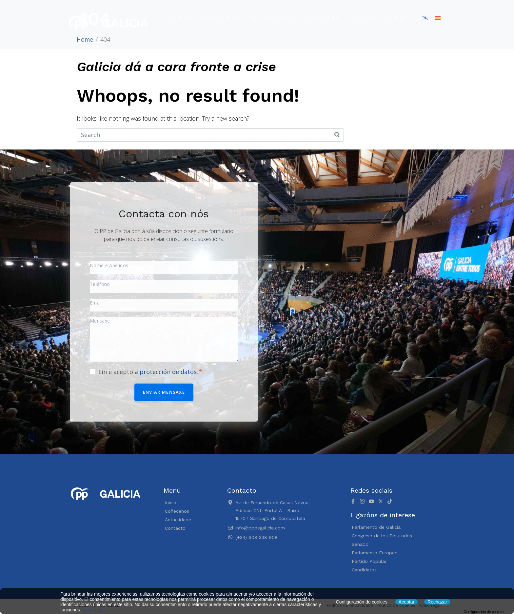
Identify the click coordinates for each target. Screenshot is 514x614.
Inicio (182, 17)
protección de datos (168, 372)
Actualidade (272, 17)
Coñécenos (221, 17)
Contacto (323, 17)
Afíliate (365, 17)
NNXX (398, 17)
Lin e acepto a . (150, 371)
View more (93, 609)
